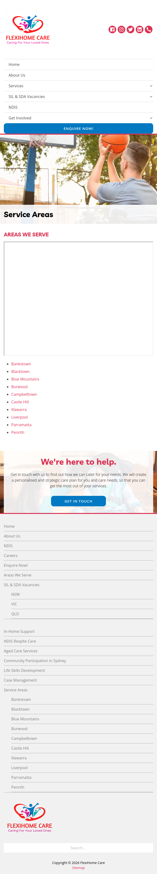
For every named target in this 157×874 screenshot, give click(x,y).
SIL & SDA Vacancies (27, 96)
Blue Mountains (25, 379)
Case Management (20, 680)
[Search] (148, 848)
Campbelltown (24, 394)
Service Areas (15, 690)
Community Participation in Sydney (35, 660)
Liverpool (19, 417)
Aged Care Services (20, 651)
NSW (15, 594)
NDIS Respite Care (20, 641)
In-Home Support (19, 631)
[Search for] (78, 848)
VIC (14, 604)
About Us (17, 75)
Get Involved (20, 118)
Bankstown (21, 363)
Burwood (19, 386)
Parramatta (21, 424)
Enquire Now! (79, 128)
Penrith (17, 432)
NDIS (13, 107)
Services (16, 85)
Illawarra (19, 409)
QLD (15, 613)
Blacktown (20, 371)
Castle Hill (20, 402)
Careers (11, 555)
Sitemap (78, 867)
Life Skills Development (24, 670)
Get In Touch (78, 501)
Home (14, 64)
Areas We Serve (17, 575)
